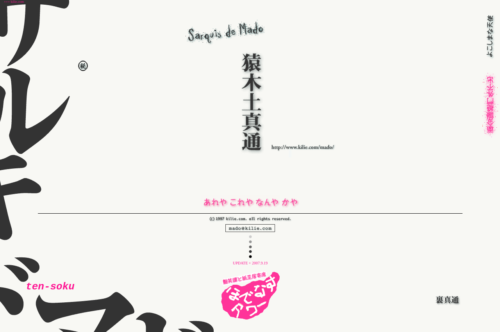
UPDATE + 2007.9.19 (250, 263)
